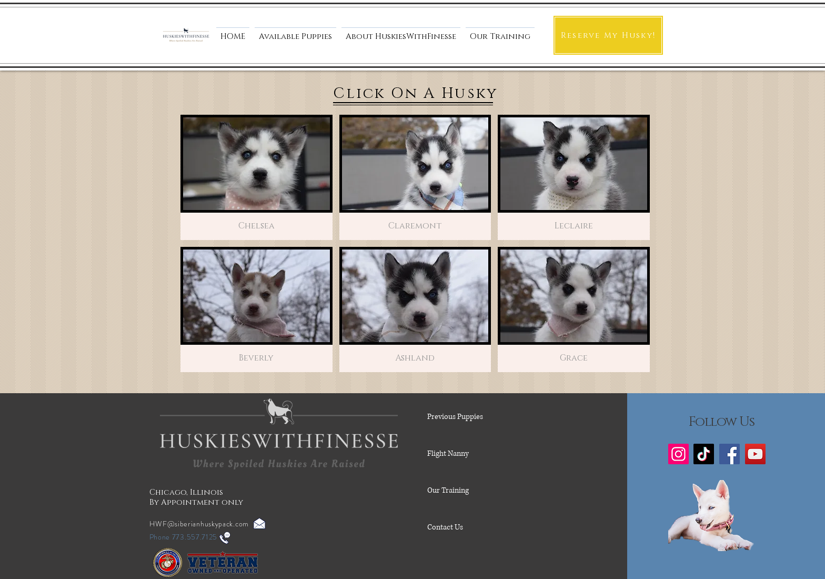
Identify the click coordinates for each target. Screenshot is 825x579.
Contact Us (445, 527)
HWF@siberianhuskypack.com (199, 523)
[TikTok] (703, 454)
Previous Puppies (455, 417)
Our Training (448, 490)
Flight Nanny (448, 453)
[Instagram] (678, 454)
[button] (401, 32)
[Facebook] (729, 454)
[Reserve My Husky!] (608, 35)
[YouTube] (755, 454)
